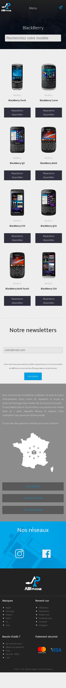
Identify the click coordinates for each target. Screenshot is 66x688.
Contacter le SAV (33, 498)
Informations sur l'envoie (55, 7)
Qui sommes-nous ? (14, 643)
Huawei (9, 614)
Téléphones (44, 607)
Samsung (10, 611)
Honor (8, 618)
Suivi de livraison (33, 510)
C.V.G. (8, 657)
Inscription (33, 376)
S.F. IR (22, 669)
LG (7, 621)
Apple (8, 607)
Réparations (44, 611)
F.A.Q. (8, 650)
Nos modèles (33, 486)
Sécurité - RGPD (12, 654)
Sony (8, 625)
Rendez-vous (44, 614)
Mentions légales (31, 669)
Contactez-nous (45, 618)
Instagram (43, 625)
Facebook (43, 621)
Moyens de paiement (15, 647)
